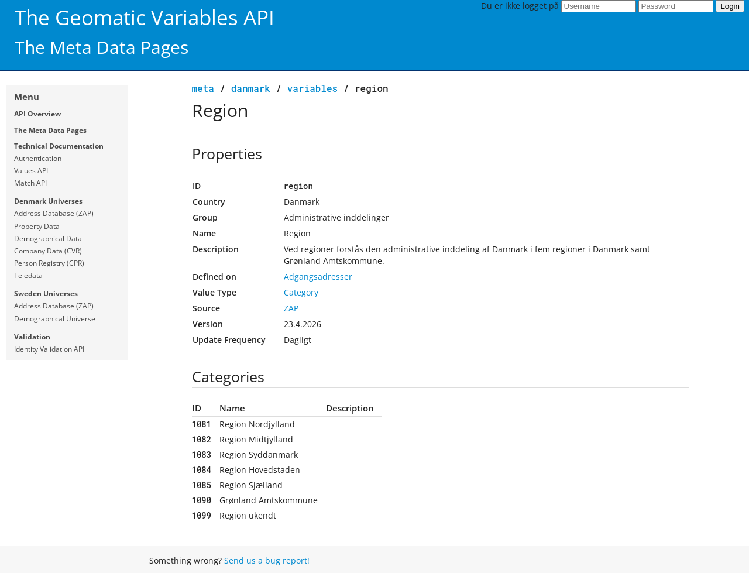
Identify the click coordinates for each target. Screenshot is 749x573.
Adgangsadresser (318, 276)
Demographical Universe (54, 319)
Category (301, 292)
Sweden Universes (46, 293)
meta (203, 88)
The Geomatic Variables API (144, 17)
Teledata (28, 275)
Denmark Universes (48, 201)
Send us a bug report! (267, 560)
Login (730, 6)
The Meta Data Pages (50, 130)
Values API (31, 171)
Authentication (37, 158)
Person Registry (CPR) (49, 263)
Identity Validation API (49, 349)
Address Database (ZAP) (54, 213)
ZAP (291, 308)
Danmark (250, 88)
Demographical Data (48, 238)
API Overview (37, 114)
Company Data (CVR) (48, 251)
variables (312, 88)
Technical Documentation (59, 146)
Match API (30, 183)
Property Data (37, 226)
